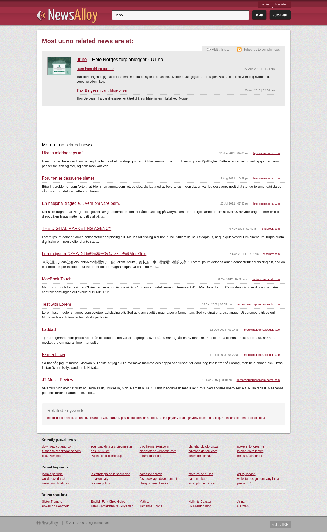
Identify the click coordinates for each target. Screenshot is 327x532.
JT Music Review (58, 380)
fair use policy (100, 483)
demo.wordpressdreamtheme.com (258, 380)
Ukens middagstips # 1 (63, 153)
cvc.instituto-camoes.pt (107, 456)
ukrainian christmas (55, 483)
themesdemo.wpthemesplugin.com (258, 304)
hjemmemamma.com (266, 153)
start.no (114, 418)
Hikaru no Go (98, 418)
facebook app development (158, 479)
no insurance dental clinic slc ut (243, 418)
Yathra (144, 501)
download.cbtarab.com (58, 446)
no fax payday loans (172, 418)
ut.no (82, 59)
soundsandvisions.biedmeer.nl (112, 446)
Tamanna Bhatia (151, 506)
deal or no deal (146, 418)
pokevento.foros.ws (250, 446)
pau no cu (128, 418)
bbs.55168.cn (100, 451)
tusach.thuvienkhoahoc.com (61, 451)
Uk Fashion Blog (200, 506)
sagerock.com (271, 228)
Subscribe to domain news (261, 49)
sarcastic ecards (151, 474)
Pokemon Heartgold (56, 506)
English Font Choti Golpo (108, 501)
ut (76, 418)
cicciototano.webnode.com (158, 451)
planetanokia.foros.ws (204, 446)
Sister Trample (52, 501)
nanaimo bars (198, 479)
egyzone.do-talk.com (203, 451)
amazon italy (99, 479)
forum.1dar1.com (151, 456)
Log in (264, 4)
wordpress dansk (54, 479)
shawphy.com (271, 253)
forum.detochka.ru (201, 456)
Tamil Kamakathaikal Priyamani (112, 506)
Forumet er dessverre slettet (68, 178)
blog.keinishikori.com (154, 446)
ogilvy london (246, 474)
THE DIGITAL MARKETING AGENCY (77, 229)
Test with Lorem (56, 304)
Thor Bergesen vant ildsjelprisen (103, 90)
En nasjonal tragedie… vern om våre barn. (81, 203)
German (243, 506)
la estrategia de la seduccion (110, 474)
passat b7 (244, 483)
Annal (241, 501)
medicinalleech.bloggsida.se (262, 329)
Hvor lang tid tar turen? (95, 69)
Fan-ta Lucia (53, 355)
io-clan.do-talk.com (250, 451)
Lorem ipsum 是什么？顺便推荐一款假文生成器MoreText (94, 254)
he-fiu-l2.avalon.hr (249, 456)
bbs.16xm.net (51, 456)
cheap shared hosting (155, 483)
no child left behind (60, 418)
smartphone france (202, 483)
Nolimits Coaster (200, 501)
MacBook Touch (57, 279)
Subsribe (280, 15)
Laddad (49, 329)
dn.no (83, 418)
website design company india (258, 479)
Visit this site (220, 49)
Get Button (280, 524)
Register (281, 4)
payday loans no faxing (204, 418)
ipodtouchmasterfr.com (265, 279)
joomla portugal (52, 474)
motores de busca (201, 474)
